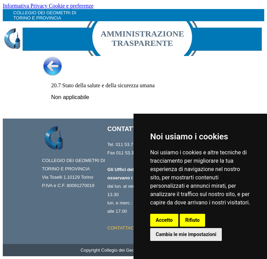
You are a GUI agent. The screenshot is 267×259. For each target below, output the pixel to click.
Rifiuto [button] (192, 220)
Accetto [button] (164, 220)
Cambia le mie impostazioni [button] (186, 234)
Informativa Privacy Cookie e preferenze (48, 6)
